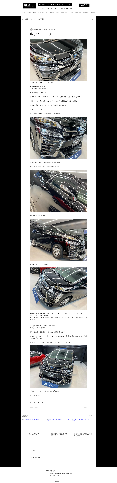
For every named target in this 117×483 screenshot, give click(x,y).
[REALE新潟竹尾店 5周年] (33, 425)
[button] (92, 19)
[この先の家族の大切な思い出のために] (83, 425)
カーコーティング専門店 (37, 19)
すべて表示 (92, 415)
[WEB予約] (84, 5)
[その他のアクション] (86, 29)
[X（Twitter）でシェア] (34, 402)
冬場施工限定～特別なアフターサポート (58, 435)
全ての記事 (25, 19)
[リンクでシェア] (42, 402)
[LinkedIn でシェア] (38, 402)
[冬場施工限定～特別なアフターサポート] (58, 425)
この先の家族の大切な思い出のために (83, 435)
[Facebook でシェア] (31, 402)
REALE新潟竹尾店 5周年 (31, 434)
